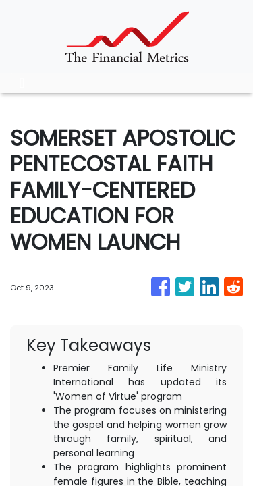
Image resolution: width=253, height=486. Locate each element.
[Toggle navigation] (22, 83)
